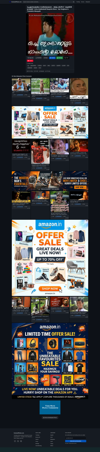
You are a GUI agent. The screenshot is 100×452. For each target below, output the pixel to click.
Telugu (51, 443)
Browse (82, 1)
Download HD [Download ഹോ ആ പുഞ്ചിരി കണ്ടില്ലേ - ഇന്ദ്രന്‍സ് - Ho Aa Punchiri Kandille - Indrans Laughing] (77, 315)
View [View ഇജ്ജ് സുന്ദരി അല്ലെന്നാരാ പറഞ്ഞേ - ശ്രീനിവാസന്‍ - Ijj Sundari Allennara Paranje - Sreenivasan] (33, 203)
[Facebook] (15, 441)
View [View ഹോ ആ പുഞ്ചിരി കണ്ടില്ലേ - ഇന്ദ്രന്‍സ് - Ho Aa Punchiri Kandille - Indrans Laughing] (72, 315)
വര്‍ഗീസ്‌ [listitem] (53, 65)
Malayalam (88, 1)
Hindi (51, 437)
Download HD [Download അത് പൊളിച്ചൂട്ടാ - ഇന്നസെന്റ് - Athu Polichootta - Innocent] (77, 204)
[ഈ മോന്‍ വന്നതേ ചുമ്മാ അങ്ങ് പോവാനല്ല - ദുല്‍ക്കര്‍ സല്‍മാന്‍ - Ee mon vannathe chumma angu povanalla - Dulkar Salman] (40, 151)
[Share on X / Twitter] (66, 58)
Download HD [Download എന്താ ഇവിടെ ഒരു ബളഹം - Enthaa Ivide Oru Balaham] (39, 319)
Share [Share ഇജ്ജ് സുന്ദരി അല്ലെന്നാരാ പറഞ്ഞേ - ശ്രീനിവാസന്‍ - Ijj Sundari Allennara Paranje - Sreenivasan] (44, 203)
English (51, 435)
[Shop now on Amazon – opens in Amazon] (50, 258)
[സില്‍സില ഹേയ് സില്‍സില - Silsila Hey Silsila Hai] (40, 86)
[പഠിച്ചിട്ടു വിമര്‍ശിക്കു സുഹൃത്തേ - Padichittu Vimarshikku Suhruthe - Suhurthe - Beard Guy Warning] (21, 303)
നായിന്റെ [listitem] (39, 65)
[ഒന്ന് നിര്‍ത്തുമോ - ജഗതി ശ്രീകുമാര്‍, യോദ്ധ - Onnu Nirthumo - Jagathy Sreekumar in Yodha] (59, 146)
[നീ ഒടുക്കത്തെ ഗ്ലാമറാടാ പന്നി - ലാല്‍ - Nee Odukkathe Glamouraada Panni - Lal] (59, 302)
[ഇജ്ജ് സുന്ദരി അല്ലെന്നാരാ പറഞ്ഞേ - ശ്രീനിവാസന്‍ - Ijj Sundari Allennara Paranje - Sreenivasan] (40, 195)
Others (51, 445)
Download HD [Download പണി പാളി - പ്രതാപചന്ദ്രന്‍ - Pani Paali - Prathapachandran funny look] (77, 102)
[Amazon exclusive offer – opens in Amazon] (50, 361)
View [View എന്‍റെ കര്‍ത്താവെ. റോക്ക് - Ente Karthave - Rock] (14, 94)
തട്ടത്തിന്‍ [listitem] (58, 65)
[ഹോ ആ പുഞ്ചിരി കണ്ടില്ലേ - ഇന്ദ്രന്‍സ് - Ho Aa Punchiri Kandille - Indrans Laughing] (79, 304)
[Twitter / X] (18, 441)
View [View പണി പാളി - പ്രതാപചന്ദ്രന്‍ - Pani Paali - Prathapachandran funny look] (72, 102)
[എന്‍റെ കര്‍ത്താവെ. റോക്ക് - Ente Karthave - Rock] (21, 84)
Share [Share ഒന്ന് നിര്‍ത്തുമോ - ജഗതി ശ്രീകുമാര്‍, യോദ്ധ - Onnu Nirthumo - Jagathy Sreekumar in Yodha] (64, 158)
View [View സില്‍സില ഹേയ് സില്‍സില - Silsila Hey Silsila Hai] (33, 98)
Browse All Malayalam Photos (50, 417)
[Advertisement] (50, 449)
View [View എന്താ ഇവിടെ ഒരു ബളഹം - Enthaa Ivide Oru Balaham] (33, 319)
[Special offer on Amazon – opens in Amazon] (50, 122)
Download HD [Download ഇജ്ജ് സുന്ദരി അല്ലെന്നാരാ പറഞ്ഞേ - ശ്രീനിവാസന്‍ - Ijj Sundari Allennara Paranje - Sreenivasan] (39, 203)
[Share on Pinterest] (30, 61)
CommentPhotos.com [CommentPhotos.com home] (19, 433)
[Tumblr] (21, 441)
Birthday (37, 443)
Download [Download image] (38, 57)
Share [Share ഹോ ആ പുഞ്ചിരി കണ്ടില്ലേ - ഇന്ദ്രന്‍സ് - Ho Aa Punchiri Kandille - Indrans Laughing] (83, 315)
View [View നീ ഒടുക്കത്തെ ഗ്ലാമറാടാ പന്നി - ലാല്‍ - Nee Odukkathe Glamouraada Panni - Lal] (52, 311)
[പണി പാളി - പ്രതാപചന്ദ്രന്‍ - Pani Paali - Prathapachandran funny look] (79, 88)
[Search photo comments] (47, 2)
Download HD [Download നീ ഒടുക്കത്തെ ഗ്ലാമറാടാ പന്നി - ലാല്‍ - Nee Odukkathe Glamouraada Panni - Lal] (58, 311)
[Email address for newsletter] (75, 438)
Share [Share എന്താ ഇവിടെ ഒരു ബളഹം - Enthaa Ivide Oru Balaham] (44, 319)
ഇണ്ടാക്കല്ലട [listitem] (33, 65)
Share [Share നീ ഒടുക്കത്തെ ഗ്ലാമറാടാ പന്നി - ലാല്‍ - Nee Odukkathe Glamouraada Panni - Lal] (64, 311)
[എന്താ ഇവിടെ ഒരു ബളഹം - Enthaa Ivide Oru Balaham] (40, 306)
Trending (78, 1)
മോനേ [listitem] (44, 65)
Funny (37, 441)
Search (37, 439)
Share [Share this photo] (46, 57)
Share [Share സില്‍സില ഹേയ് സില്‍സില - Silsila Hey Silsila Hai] (44, 98)
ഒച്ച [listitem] (28, 65)
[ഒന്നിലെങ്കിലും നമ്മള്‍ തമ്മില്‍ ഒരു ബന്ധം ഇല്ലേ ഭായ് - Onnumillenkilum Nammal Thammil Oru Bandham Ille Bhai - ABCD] (59, 85)
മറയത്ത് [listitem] (63, 65)
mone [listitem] (40, 67)
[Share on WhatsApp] (59, 58)
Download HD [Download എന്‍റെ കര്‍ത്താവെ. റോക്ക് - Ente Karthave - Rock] (20, 94)
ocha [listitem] (68, 65)
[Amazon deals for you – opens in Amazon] (50, 180)
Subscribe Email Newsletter (75, 441)
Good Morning (38, 445)
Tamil (51, 441)
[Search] (73, 2)
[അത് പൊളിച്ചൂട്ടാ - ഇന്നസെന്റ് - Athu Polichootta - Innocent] (79, 195)
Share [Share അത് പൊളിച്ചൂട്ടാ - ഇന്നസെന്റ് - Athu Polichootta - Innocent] (83, 204)
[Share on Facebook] (52, 58)
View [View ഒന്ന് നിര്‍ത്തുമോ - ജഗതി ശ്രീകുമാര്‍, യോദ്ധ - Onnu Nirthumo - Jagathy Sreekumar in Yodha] (52, 158)
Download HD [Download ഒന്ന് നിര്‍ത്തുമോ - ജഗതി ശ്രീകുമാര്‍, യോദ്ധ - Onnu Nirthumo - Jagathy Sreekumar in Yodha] (58, 158)
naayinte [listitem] (35, 67)
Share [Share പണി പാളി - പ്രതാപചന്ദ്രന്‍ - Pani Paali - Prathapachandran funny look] (83, 102)
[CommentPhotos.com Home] (15, 2)
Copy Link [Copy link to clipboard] (30, 57)
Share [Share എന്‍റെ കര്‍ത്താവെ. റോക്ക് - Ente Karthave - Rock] (25, 94)
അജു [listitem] (49, 65)
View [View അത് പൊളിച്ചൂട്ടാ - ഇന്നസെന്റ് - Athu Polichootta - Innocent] (72, 204)
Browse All (38, 437)
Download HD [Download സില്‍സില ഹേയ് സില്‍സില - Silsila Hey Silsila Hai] (39, 98)
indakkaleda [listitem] (30, 67)
